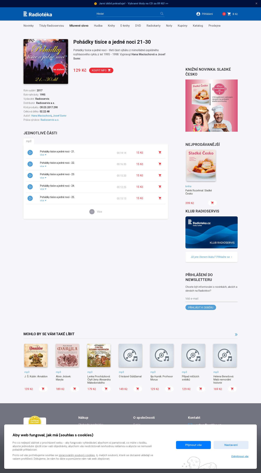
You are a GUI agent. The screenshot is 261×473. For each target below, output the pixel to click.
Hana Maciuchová (41, 115)
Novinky (29, 25)
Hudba (98, 25)
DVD (138, 25)
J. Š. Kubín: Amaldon (36, 376)
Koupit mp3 (101, 70)
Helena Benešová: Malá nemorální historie (223, 379)
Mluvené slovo (78, 25)
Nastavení (231, 445)
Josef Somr (60, 115)
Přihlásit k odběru (200, 307)
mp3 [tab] (29, 141)
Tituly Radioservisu (51, 25)
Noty (169, 25)
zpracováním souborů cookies (77, 455)
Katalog (198, 25)
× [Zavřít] (256, 3)
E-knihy (125, 25)
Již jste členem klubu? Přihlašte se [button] (211, 257)
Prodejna (214, 25)
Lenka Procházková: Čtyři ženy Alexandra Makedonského (99, 379)
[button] (206, 14)
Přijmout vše (193, 445)
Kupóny (182, 25)
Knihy (111, 25)
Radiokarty (154, 25)
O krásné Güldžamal (130, 376)
